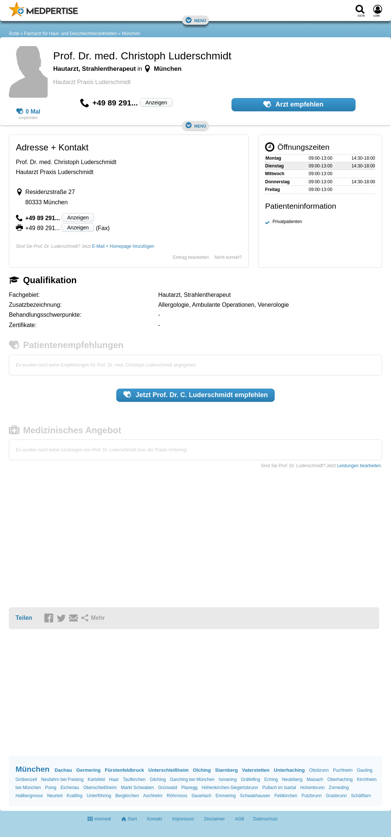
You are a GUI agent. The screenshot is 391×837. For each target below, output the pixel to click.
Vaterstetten (256, 770)
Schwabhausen (255, 795)
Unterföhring (99, 795)
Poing (50, 787)
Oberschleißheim (100, 787)
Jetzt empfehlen (195, 394)
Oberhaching (340, 779)
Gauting (364, 770)
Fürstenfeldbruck (124, 770)
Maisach (315, 779)
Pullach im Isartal (279, 787)
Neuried (54, 795)
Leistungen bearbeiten (359, 465)
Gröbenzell (26, 779)
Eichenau (70, 787)
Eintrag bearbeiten (191, 257)
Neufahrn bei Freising (62, 779)
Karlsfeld (96, 779)
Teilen (24, 618)
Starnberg (226, 770)
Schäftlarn (361, 795)
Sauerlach (201, 795)
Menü (195, 20)
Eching (271, 779)
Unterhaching (289, 770)
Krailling (75, 795)
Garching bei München (192, 779)
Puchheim (343, 770)
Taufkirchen (134, 779)
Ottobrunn (319, 770)
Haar (114, 779)
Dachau (63, 770)
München (131, 33)
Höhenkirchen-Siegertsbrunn (230, 787)
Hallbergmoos (29, 795)
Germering (88, 770)
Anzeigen (156, 102)
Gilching (158, 779)
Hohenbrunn (312, 787)
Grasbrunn (336, 795)
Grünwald (167, 787)
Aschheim (153, 795)
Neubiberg (292, 779)
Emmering (226, 795)
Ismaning (228, 779)
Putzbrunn (312, 795)
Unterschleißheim (168, 770)
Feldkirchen (285, 795)
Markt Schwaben (137, 787)
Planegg (189, 787)
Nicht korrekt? (228, 257)
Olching (202, 770)
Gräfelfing (250, 779)
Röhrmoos (177, 795)
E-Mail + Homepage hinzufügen (123, 246)
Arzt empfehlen (293, 104)
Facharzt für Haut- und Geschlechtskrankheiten (70, 33)
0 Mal (28, 111)
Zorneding (339, 787)
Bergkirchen (127, 795)
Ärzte (14, 33)
